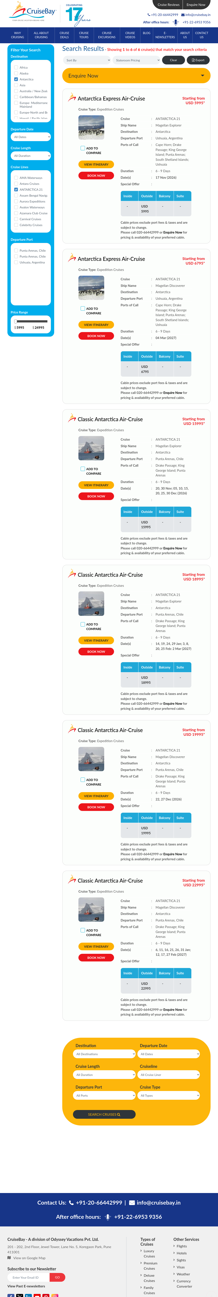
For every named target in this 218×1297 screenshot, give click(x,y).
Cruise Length (88, 1066)
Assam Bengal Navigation (37, 195)
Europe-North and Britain (37, 112)
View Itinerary (96, 164)
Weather (183, 1274)
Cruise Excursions (107, 35)
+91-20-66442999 (164, 15)
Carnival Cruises (30, 219)
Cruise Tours (84, 35)
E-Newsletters (165, 35)
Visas (181, 1267)
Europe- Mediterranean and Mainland (38, 104)
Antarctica (26, 79)
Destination (86, 1045)
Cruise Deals (64, 35)
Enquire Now (196, 5)
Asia (22, 85)
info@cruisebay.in (196, 15)
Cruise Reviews (169, 5)
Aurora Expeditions (32, 201)
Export (198, 60)
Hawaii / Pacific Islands (35, 118)
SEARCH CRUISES (104, 1114)
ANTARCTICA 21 (31, 189)
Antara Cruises (29, 183)
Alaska (24, 73)
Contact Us (201, 35)
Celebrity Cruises (31, 225)
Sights (181, 1260)
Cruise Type (150, 1087)
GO (57, 1277)
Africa (24, 67)
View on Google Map (29, 1258)
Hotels (182, 1253)
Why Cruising (17, 35)
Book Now (96, 175)
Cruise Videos (130, 35)
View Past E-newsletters (26, 1286)
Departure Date (153, 1045)
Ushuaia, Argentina (32, 262)
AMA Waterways (31, 178)
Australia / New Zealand (36, 91)
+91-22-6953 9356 (197, 22)
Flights (182, 1246)
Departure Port (89, 1087)
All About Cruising (41, 35)
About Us (185, 35)
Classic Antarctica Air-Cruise (92, 419)
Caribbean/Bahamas (33, 97)
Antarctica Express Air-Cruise (111, 98)
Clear (173, 60)
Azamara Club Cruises (34, 213)
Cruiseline (148, 1066)
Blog (146, 33)
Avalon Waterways (32, 207)
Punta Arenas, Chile (33, 250)
